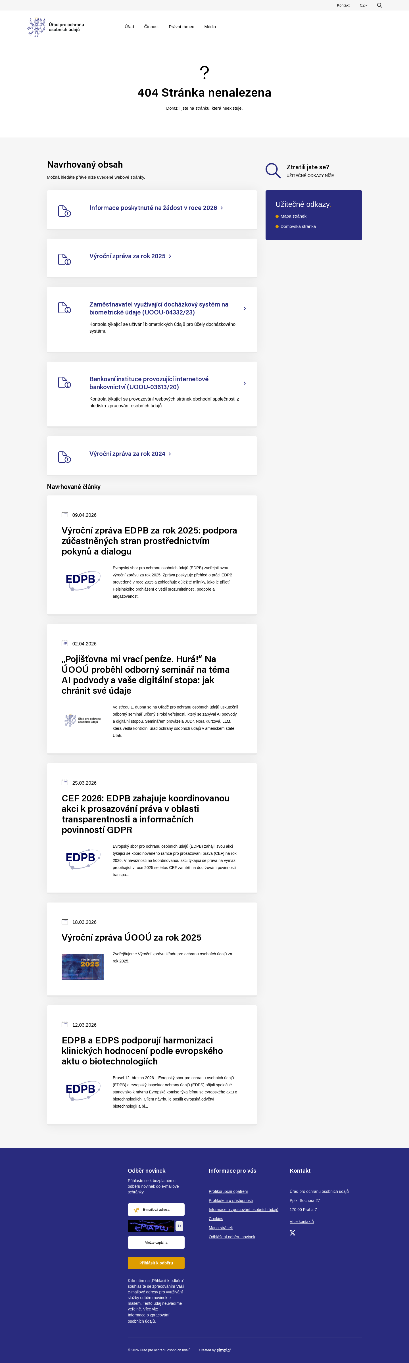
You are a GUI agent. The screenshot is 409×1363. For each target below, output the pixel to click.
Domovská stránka (298, 226)
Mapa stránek (293, 216)
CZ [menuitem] (365, 6)
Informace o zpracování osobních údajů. (148, 1318)
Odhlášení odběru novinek (232, 1237)
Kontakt (343, 5)
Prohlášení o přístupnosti (231, 1200)
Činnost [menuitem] (151, 26)
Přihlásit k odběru (156, 1263)
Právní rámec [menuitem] (181, 26)
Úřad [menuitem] (129, 26)
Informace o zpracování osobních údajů (243, 1209)
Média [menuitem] (210, 26)
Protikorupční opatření (228, 1191)
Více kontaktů (302, 1221)
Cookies (216, 1218)
